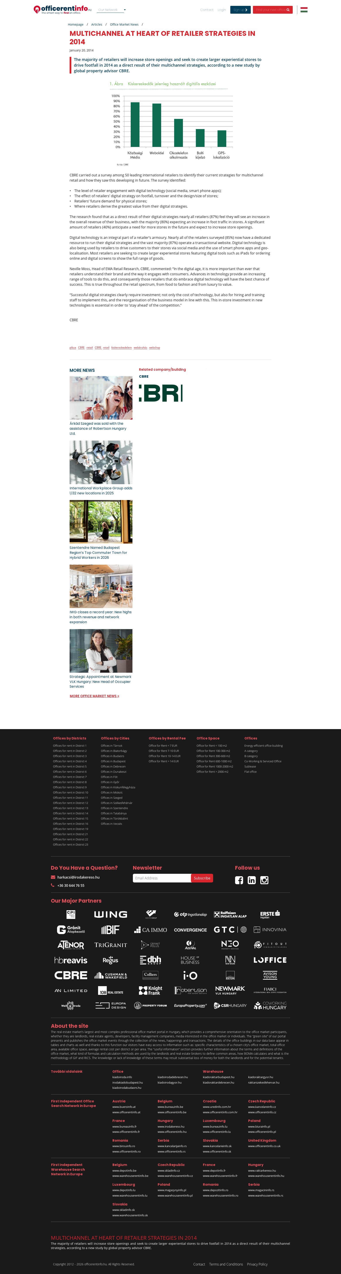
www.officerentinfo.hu (172, 1132)
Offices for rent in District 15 (70, 818)
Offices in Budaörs (112, 756)
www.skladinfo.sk (123, 1210)
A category (251, 751)
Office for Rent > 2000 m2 (212, 772)
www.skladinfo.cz (169, 1170)
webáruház (140, 347)
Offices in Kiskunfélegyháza (118, 787)
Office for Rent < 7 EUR (163, 746)
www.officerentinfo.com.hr (220, 1112)
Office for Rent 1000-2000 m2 (215, 766)
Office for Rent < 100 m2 (212, 746)
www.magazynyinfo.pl (172, 1190)
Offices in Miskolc (112, 792)
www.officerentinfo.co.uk (264, 1146)
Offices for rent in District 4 (70, 761)
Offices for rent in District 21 (70, 834)
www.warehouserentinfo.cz (175, 1176)
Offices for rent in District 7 (70, 777)
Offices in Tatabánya (114, 813)
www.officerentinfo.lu (217, 1132)
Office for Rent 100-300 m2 (213, 751)
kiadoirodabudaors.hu (126, 1088)
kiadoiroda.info (122, 1077)
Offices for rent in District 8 (70, 782)
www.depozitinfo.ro (215, 1190)
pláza (73, 347)
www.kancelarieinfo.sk (217, 1146)
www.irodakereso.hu (171, 1126)
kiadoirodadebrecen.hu (173, 1077)
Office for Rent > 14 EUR (164, 761)
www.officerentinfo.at (126, 1112)
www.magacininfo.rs (261, 1190)
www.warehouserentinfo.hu (266, 1176)
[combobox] (112, 10)
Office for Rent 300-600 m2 (213, 756)
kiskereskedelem (121, 347)
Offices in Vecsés (111, 824)
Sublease (250, 766)
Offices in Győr (110, 782)
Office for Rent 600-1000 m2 (214, 761)
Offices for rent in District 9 (70, 787)
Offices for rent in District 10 (70, 792)
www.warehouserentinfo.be (130, 1176)
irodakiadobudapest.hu (127, 1082)
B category (251, 756)
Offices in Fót (109, 777)
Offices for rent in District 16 (70, 824)
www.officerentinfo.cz (262, 1112)
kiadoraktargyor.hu (260, 1077)
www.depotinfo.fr (214, 1170)
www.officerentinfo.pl (262, 1132)
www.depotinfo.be (124, 1170)
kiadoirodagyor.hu (170, 1082)
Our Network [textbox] (108, 9)
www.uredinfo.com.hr (217, 1107)
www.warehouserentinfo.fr (220, 1176)
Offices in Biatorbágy (114, 751)
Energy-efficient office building (263, 746)
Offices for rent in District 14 (70, 813)
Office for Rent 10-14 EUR (165, 756)
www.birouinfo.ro (123, 1146)
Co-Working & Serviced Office (262, 761)
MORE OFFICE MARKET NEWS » (94, 696)
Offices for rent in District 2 (70, 751)
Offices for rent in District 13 (70, 808)
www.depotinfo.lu (123, 1190)
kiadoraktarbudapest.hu (218, 1077)
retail (90, 347)
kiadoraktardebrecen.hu (218, 1082)
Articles (96, 24)
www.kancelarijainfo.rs (172, 1146)
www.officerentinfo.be (172, 1112)
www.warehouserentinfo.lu (129, 1195)
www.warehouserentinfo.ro (220, 1195)
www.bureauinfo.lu (215, 1126)
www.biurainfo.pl (259, 1126)
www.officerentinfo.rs (172, 1151)
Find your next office (272, 10)
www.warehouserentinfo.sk (130, 1215)
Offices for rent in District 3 (70, 756)
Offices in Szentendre (114, 808)
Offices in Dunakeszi (113, 772)
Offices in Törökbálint (114, 818)
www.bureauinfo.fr (124, 1126)
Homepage (76, 24)
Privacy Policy (257, 1264)
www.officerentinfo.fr (126, 1132)
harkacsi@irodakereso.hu (75, 877)
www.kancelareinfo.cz (262, 1107)
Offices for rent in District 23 (70, 844)
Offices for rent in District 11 (70, 798)
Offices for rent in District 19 (70, 829)
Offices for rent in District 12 (70, 803)
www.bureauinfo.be (170, 1107)
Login (222, 10)
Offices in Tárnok (111, 746)
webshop (154, 347)
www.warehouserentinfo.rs (265, 1195)
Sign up (240, 10)
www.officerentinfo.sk (217, 1151)
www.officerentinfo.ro (126, 1151)
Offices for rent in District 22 (70, 839)
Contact (206, 10)
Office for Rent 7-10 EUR (164, 751)
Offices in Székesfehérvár (116, 803)
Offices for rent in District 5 (70, 766)
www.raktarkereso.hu (262, 1170)
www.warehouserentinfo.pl (175, 1195)
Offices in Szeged (111, 798)
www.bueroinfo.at (124, 1107)
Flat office (250, 772)
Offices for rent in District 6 (70, 772)
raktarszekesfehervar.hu (263, 1082)
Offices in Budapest (113, 761)
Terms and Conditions (226, 1264)
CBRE (81, 347)
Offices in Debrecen (113, 766)
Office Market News (124, 24)
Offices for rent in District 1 (70, 746)
